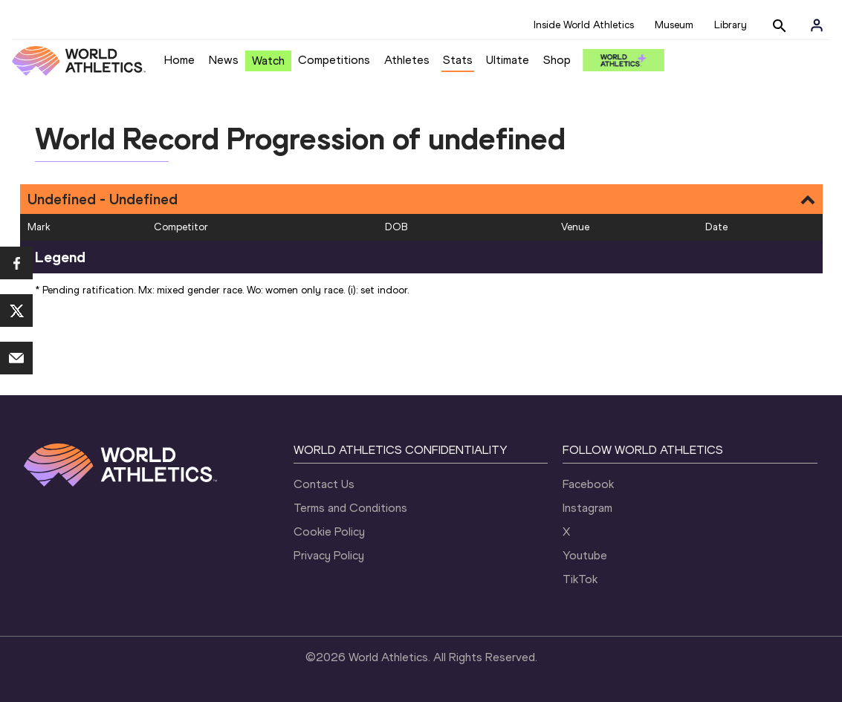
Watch (268, 60)
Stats (458, 60)
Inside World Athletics (584, 25)
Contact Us (324, 484)
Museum (674, 25)
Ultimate (507, 60)
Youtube (585, 555)
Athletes (407, 60)
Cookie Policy (329, 531)
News (224, 60)
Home (179, 60)
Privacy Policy (329, 555)
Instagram (587, 508)
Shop (557, 60)
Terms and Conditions (350, 508)
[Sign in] (816, 25)
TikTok (580, 579)
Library (730, 25)
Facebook (588, 484)
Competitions (334, 60)
